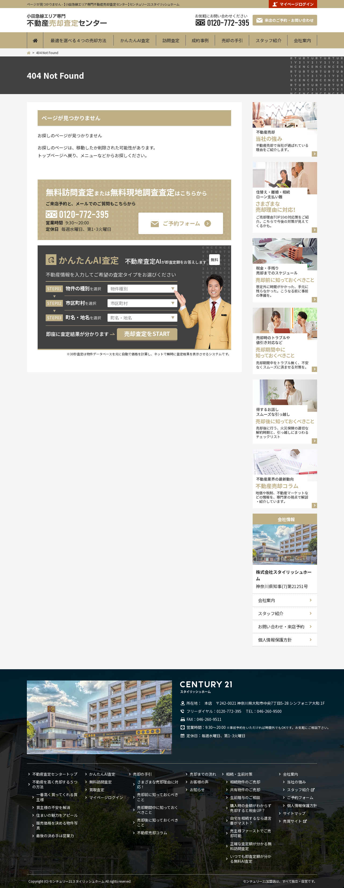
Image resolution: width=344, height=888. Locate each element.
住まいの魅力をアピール (57, 815)
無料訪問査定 (100, 781)
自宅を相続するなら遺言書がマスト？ (250, 820)
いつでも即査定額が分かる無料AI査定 (250, 859)
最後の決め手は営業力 (55, 835)
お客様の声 (199, 781)
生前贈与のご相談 (245, 797)
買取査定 (96, 789)
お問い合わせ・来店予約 (281, 626)
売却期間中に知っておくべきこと (157, 810)
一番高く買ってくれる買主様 (56, 797)
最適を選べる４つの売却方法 (78, 40)
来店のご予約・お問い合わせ (285, 20)
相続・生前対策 (239, 774)
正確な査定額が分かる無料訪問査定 (250, 846)
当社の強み (296, 781)
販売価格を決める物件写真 (57, 825)
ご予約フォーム (175, 223)
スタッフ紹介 (268, 40)
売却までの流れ (203, 774)
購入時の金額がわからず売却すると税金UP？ (250, 808)
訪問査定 (171, 40)
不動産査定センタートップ (54, 774)
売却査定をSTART (147, 334)
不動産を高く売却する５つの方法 (54, 784)
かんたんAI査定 (135, 40)
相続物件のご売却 (245, 781)
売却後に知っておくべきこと (157, 822)
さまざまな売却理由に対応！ (157, 784)
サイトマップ (294, 813)
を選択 (83, 288)
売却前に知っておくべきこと (157, 797)
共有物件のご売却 (245, 789)
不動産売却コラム (152, 832)
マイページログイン (293, 4)
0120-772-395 (84, 213)
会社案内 (302, 40)
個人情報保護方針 (275, 639)
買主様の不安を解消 (53, 807)
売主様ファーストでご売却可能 (250, 833)
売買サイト (292, 821)
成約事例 (200, 40)
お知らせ (197, 789)
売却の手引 (232, 40)
